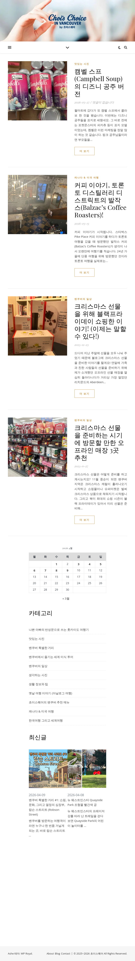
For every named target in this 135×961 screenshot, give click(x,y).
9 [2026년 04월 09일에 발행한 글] (67, 570)
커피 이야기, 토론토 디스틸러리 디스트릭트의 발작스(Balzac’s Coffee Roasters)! (100, 199)
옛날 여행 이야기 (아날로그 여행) (50, 693)
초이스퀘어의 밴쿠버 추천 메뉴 (49, 702)
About (50, 953)
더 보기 (84, 151)
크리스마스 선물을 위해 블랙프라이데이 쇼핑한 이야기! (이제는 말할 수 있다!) (100, 321)
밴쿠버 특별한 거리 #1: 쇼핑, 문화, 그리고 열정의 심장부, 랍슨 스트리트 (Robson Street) (48, 807)
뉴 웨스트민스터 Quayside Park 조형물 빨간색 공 (85, 802)
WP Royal (26, 953)
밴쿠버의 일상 (83, 299)
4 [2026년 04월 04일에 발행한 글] (90, 564)
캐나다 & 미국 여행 (86, 177)
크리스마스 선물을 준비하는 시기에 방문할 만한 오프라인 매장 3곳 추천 (99, 442)
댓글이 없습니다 (103, 102)
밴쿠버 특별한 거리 (41, 648)
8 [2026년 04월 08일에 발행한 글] (56, 570)
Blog (57, 953)
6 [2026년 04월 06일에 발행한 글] (34, 570)
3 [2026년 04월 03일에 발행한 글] (79, 564)
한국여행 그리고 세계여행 (46, 720)
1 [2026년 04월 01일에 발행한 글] (56, 564)
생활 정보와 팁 (38, 684)
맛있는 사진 (81, 64)
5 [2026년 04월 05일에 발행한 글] (101, 564)
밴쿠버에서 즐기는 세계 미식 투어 (51, 657)
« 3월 (66, 598)
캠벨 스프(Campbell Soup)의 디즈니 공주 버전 (99, 82)
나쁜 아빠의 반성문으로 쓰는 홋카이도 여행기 (59, 630)
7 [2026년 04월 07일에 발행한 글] (45, 570)
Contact (65, 953)
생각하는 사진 (38, 675)
